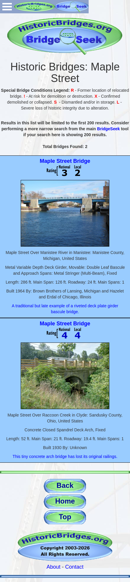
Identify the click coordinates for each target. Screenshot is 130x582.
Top (65, 517)
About (53, 567)
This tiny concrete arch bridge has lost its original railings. (65, 456)
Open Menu (7, 6)
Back (64, 485)
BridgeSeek (108, 128)
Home (65, 501)
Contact (74, 567)
